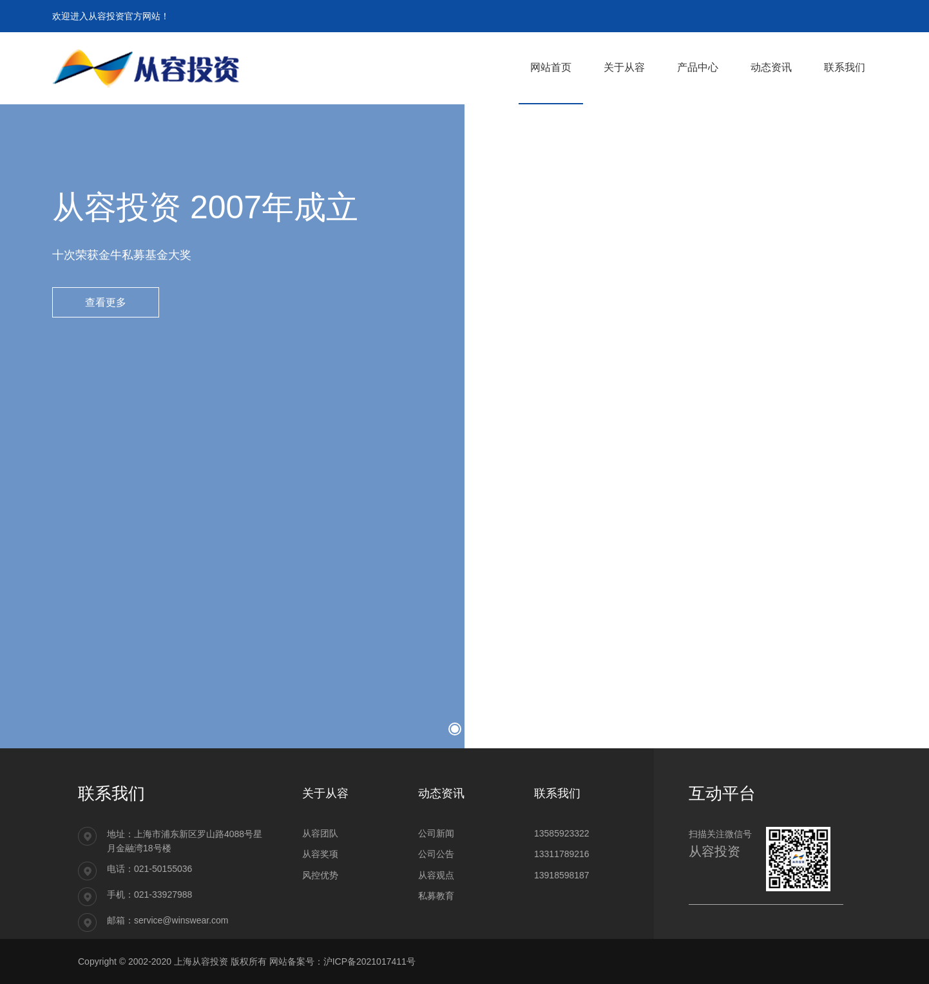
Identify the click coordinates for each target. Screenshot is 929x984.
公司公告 (436, 854)
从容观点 (436, 875)
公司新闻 (436, 833)
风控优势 (320, 875)
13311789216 (561, 854)
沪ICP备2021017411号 (369, 961)
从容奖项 (320, 854)
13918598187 (561, 875)
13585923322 (561, 833)
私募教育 (436, 896)
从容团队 (320, 833)
